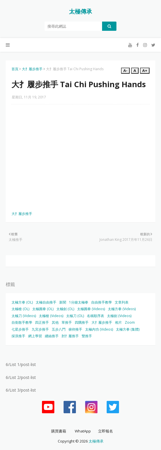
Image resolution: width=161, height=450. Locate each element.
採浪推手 (18, 335)
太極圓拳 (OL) (42, 308)
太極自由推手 (46, 302)
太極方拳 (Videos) (122, 308)
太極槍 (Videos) (51, 315)
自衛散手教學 (22, 322)
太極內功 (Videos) (99, 329)
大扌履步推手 (32, 68)
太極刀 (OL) (75, 315)
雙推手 (87, 335)
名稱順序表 (95, 315)
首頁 (15, 68)
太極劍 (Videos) (119, 315)
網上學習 (35, 335)
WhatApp (83, 431)
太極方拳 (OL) (22, 302)
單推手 (67, 322)
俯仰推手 (75, 329)
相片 (118, 322)
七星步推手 (20, 329)
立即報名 (105, 431)
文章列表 (122, 302)
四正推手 (42, 322)
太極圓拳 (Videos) (91, 308)
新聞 (62, 302)
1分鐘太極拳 (78, 302)
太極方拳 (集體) (127, 329)
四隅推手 (82, 322)
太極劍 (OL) (65, 308)
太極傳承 (80, 11)
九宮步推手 (40, 329)
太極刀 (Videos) (24, 315)
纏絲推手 (52, 335)
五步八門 (59, 329)
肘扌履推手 (70, 335)
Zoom (130, 322)
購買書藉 (58, 431)
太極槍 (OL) (20, 308)
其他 (55, 322)
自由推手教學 (101, 302)
